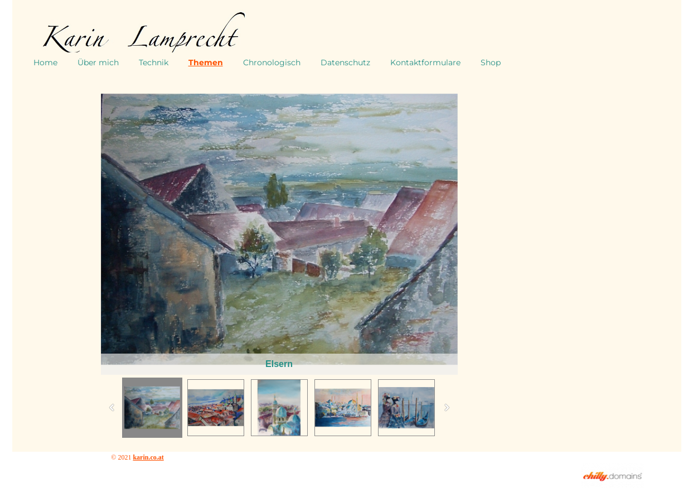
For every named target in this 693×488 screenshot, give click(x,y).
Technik (153, 62)
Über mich (98, 62)
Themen (205, 62)
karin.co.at (148, 457)
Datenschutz (345, 62)
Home (45, 62)
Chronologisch (272, 62)
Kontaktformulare (425, 62)
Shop (491, 62)
